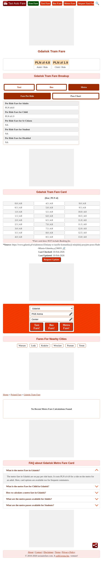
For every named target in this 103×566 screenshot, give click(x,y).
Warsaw (22, 345)
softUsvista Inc (62, 556)
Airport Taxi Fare (86, 3)
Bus (51, 87)
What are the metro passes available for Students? (30, 505)
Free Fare (33, 3)
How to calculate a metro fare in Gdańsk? (26, 492)
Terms (57, 552)
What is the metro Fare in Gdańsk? (23, 470)
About (31, 552)
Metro (84, 87)
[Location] (51, 308)
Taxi (19, 87)
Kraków (44, 345)
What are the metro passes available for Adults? (29, 499)
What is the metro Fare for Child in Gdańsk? (27, 486)
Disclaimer (48, 552)
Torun (81, 345)
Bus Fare (57, 3)
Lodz (33, 345)
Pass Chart (75, 96)
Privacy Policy (68, 552)
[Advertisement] (51, 26)
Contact (38, 552)
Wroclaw (58, 345)
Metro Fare (69, 3)
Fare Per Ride (27, 96)
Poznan (70, 345)
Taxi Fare (45, 3)
